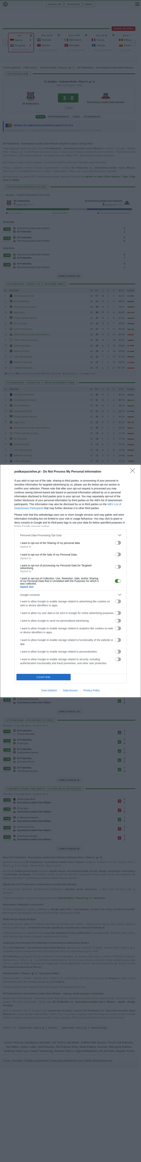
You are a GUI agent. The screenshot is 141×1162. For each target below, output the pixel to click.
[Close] (133, 471)
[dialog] (70, 581)
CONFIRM (44, 677)
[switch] (118, 543)
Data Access (70, 690)
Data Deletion (49, 690)
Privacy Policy (91, 690)
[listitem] (70, 535)
